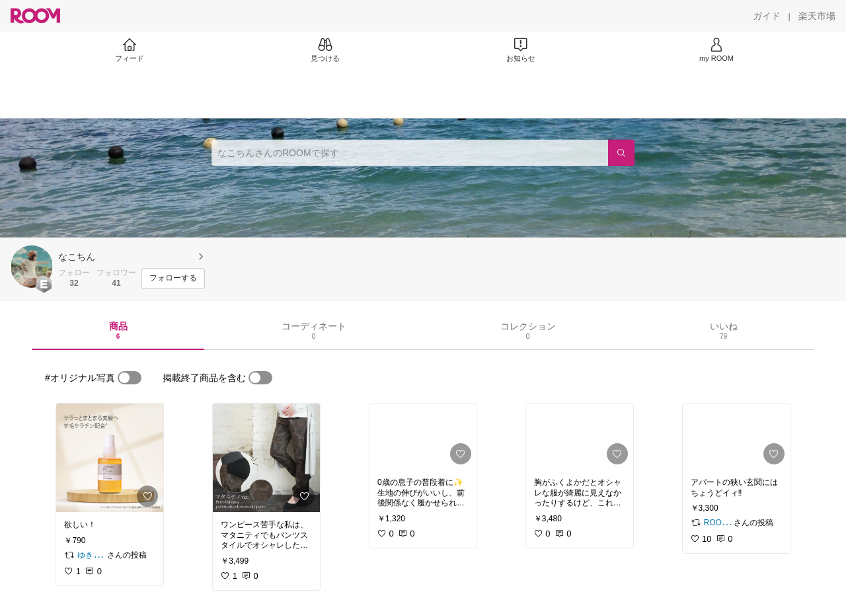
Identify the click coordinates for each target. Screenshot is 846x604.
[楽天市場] (816, 16)
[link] (109, 458)
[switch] (129, 377)
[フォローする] (173, 278)
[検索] (621, 153)
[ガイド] (767, 16)
